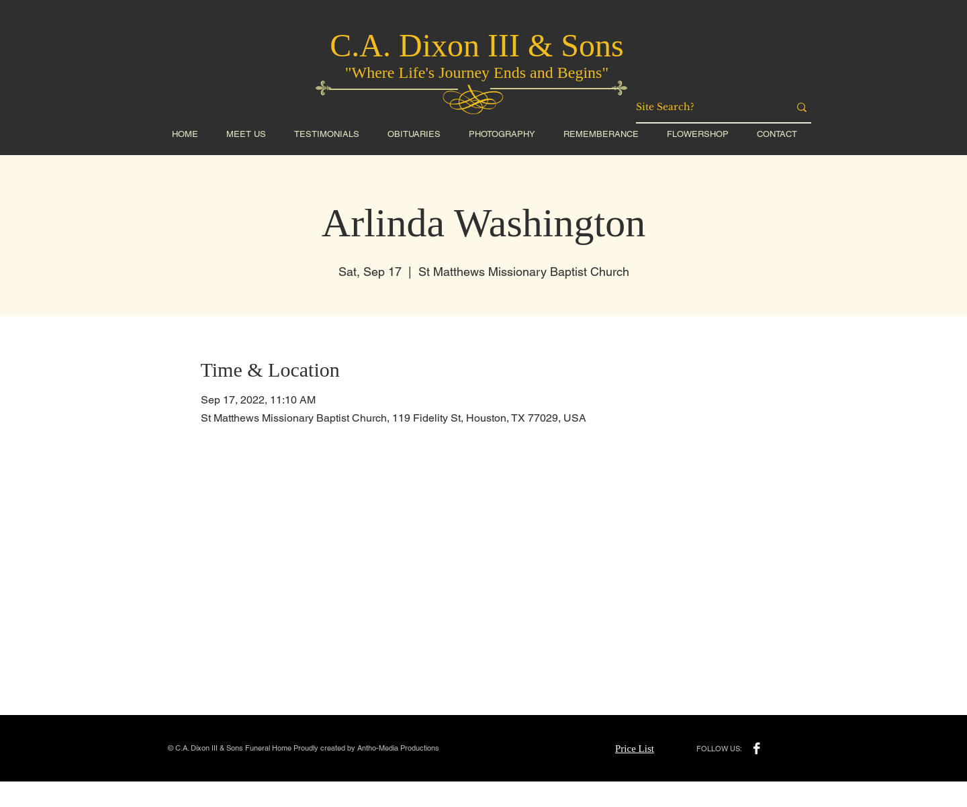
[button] (698, 134)
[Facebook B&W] (756, 748)
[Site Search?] (702, 107)
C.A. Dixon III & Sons (476, 45)
